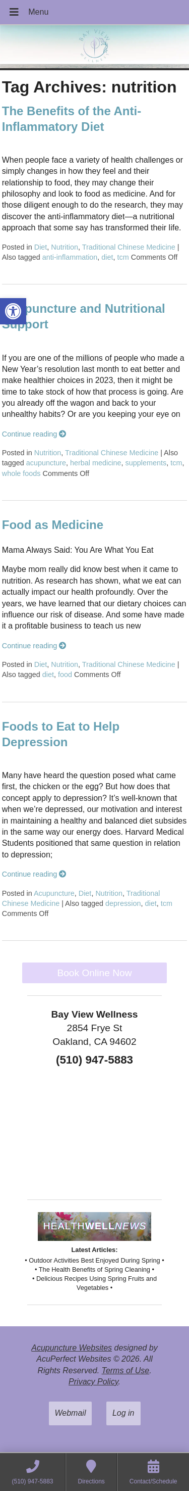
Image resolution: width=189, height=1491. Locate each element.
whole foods (21, 473)
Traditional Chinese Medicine (128, 247)
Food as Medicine (52, 525)
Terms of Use (126, 1370)
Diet (40, 247)
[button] (13, 311)
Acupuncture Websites (71, 1347)
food (65, 674)
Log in (123, 1413)
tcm (123, 257)
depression (123, 903)
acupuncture (46, 463)
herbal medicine (95, 463)
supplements (146, 463)
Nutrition (64, 247)
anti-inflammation (70, 257)
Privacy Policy (93, 1381)
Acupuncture (54, 893)
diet (107, 257)
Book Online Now (94, 973)
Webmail (70, 1413)
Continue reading (34, 434)
